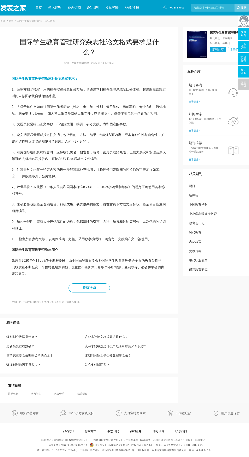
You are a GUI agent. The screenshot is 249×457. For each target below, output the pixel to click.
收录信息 (236, 49)
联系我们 (181, 431)
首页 (38, 8)
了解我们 (68, 431)
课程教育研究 (198, 269)
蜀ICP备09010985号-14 (74, 445)
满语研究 (82, 393)
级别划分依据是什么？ (21, 337)
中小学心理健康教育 (203, 214)
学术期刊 (54, 8)
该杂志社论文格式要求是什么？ (106, 337)
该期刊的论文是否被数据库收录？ (108, 355)
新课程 (193, 195)
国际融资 (13, 393)
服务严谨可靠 (29, 413)
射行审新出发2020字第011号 (118, 450)
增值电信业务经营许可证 (107, 440)
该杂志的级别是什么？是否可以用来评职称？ (116, 346)
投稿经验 (112, 8)
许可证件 (158, 431)
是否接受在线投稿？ (20, 346)
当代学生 (36, 393)
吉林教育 (195, 241)
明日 (192, 186)
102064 (148, 445)
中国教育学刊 (198, 204)
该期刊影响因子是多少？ (23, 364)
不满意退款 (183, 413)
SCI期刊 (93, 8)
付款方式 (90, 431)
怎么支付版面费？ (97, 364)
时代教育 (195, 232)
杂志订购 (113, 431)
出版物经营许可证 (76, 440)
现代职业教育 (198, 260)
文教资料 (195, 251)
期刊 (10, 20)
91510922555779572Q (64, 450)
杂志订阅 (74, 8)
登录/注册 (132, 8)
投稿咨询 (89, 288)
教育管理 (59, 393)
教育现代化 (196, 223)
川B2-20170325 (194, 445)
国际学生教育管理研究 (29, 20)
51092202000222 (119, 445)
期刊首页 (218, 49)
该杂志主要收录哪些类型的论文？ (29, 355)
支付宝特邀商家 (135, 413)
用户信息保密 (230, 413)
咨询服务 (136, 431)
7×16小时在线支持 (81, 413)
